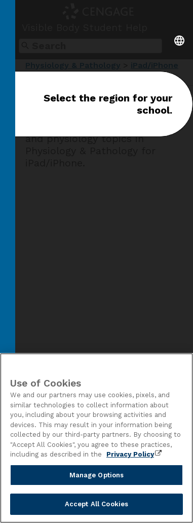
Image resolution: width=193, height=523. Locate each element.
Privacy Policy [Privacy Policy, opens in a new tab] (130, 454)
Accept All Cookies (96, 504)
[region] (96, 438)
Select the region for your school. (108, 104)
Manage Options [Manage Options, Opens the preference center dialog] (96, 475)
